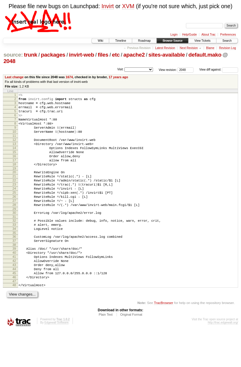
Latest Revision (165, 48)
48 (14, 321)
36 (14, 263)
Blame (210, 48)
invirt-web (81, 55)
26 (14, 217)
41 (14, 287)
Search (227, 40)
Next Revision (189, 48)
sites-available (166, 55)
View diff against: (218, 69)
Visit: (120, 69)
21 (14, 193)
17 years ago (118, 77)
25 (14, 212)
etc (115, 55)
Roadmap (144, 40)
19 (14, 184)
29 (14, 232)
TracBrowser (163, 339)
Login (173, 34)
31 (14, 241)
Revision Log (227, 48)
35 (14, 260)
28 (14, 227)
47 (14, 317)
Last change (14, 77)
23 (14, 203)
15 (14, 164)
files (103, 55)
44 (14, 302)
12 (14, 149)
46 (14, 312)
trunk (30, 55)
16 (14, 169)
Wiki (100, 40)
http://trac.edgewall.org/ (223, 359)
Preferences (228, 34)
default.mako (205, 55)
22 (14, 198)
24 (14, 207)
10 (14, 139)
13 (14, 154)
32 (14, 245)
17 (14, 174)
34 (14, 255)
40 (14, 282)
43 (14, 297)
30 (14, 236)
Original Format (131, 351)
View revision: (168, 69)
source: (13, 55)
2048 (9, 61)
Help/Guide (189, 34)
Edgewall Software (56, 359)
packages (53, 55)
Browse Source (172, 40)
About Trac (208, 34)
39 (14, 277)
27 (14, 222)
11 (14, 144)
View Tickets (202, 40)
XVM (128, 6)
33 (14, 250)
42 (14, 292)
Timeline (120, 40)
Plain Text (106, 351)
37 (14, 268)
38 (14, 273)
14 (14, 159)
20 (14, 188)
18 (14, 179)
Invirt (107, 6)
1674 (69, 77)
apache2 (134, 55)
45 (14, 307)
